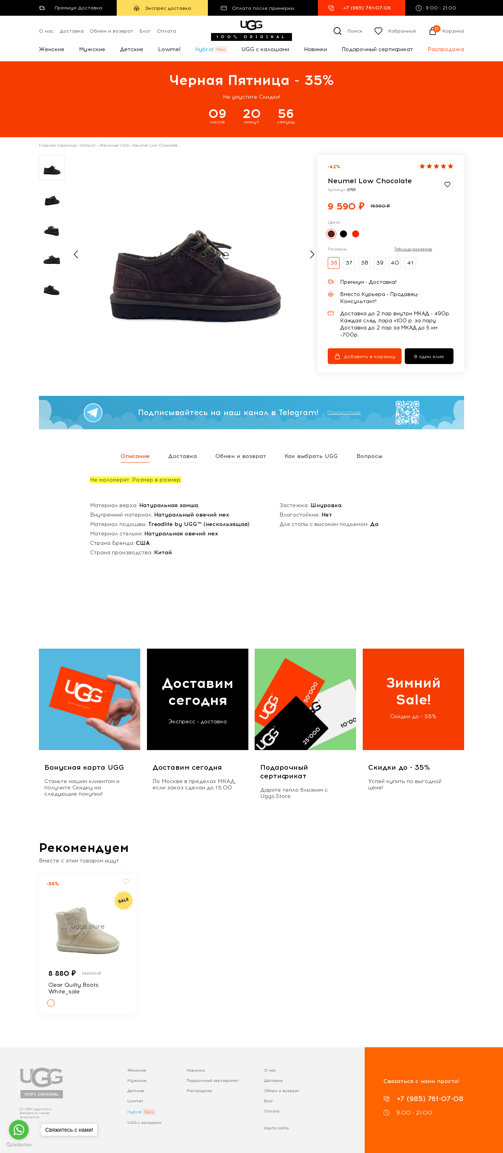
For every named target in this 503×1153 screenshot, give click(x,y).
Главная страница (58, 145)
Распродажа (446, 49)
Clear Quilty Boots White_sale (73, 988)
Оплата (166, 31)
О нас (46, 31)
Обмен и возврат (111, 31)
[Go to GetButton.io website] (18, 1144)
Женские (51, 49)
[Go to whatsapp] (19, 1130)
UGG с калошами (265, 49)
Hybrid (204, 49)
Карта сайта (276, 1128)
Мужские (92, 49)
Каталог (88, 145)
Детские (131, 49)
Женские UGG (114, 145)
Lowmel (169, 49)
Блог (145, 31)
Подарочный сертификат (377, 49)
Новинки (315, 49)
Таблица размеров (413, 249)
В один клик (429, 356)
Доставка (72, 31)
